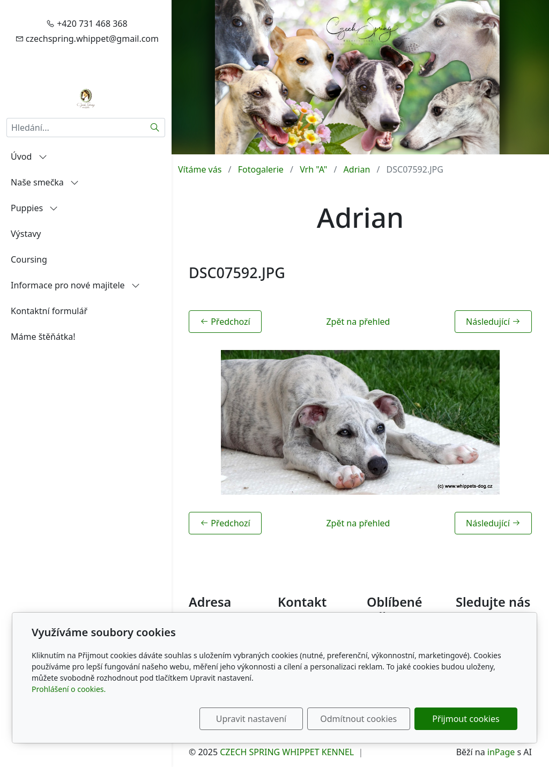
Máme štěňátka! (43, 336)
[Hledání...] (75, 127)
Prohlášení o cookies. (69, 689)
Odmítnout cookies (359, 719)
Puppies (34, 208)
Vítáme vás (199, 169)
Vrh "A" (313, 169)
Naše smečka (45, 182)
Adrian (357, 169)
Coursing (29, 259)
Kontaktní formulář (49, 311)
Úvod (29, 156)
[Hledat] (155, 127)
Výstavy (26, 234)
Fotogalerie (261, 169)
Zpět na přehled (358, 321)
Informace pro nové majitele (75, 285)
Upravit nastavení (251, 719)
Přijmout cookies (465, 719)
